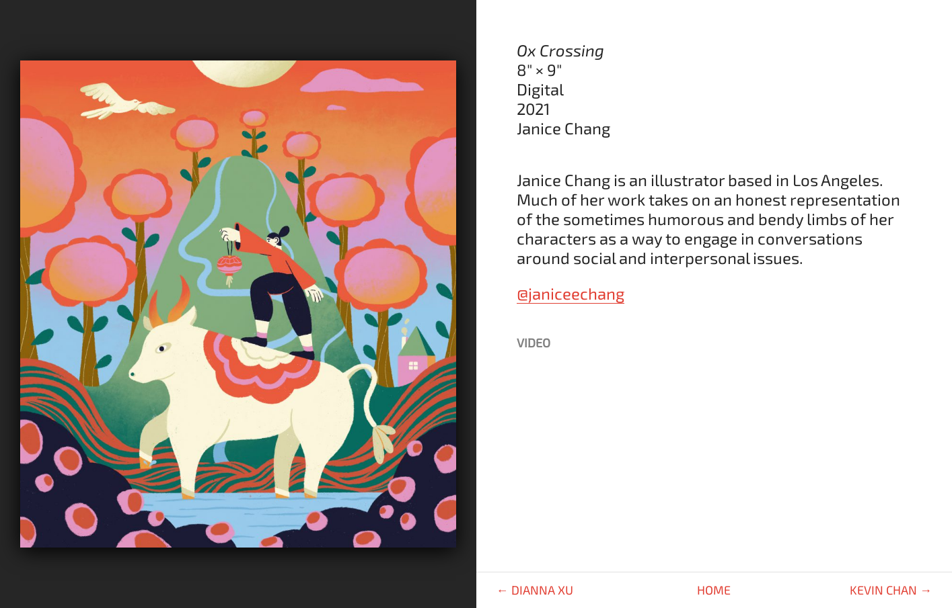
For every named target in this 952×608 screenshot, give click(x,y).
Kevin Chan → (891, 589)
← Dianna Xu (535, 589)
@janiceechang (570, 293)
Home (714, 589)
